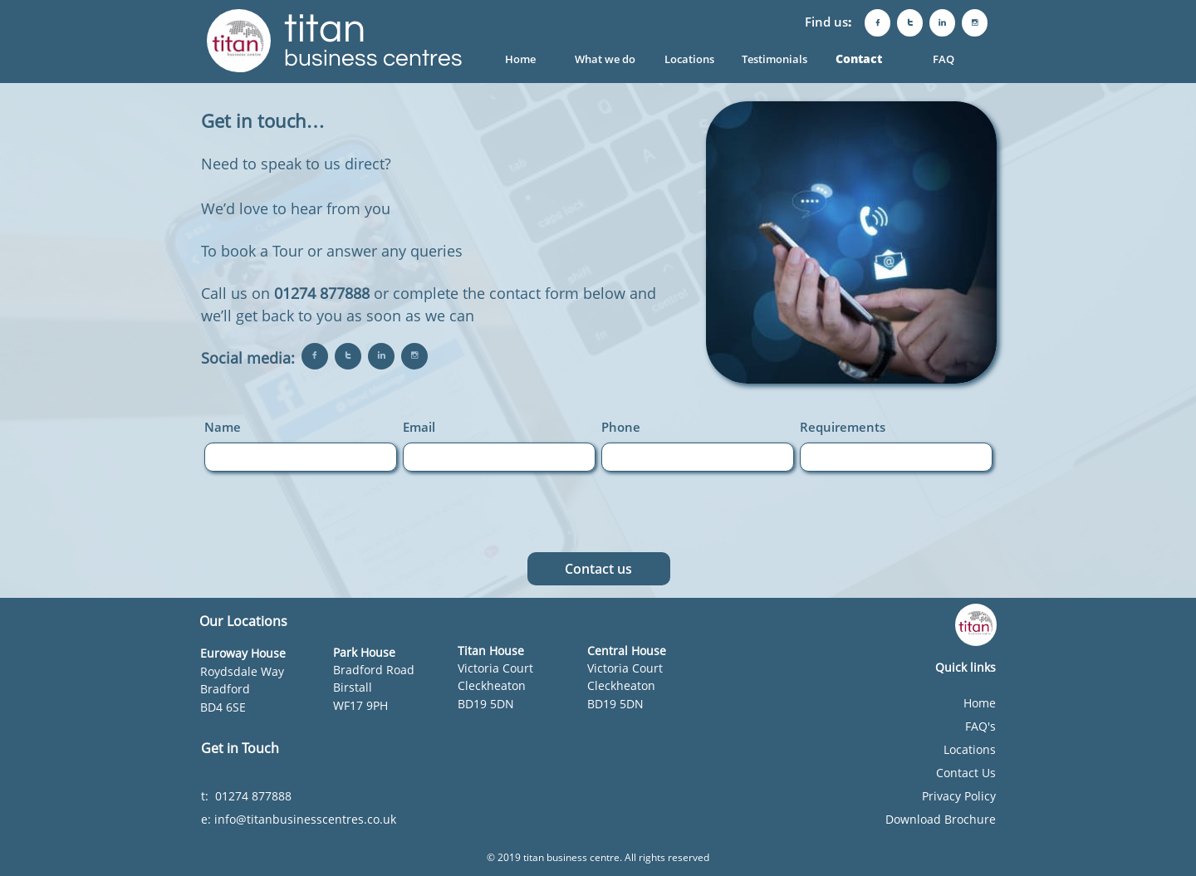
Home (979, 703)
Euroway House (243, 653)
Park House (364, 652)
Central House (626, 650)
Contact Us (966, 773)
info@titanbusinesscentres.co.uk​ (305, 819)
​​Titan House (491, 650)
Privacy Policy (959, 796)
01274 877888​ (255, 796)
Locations (970, 749)
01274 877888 (322, 293)
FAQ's (980, 726)
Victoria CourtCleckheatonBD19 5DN (495, 686)
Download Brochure (940, 819)
